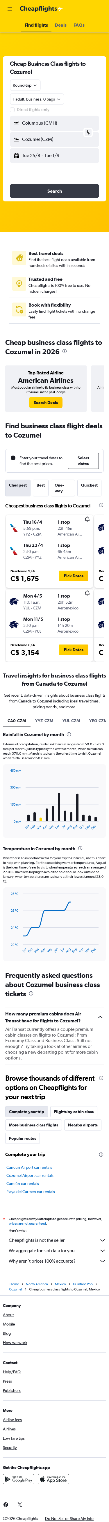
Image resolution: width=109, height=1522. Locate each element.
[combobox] (25, 85)
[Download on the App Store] (53, 1479)
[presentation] (64, 351)
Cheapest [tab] (18, 485)
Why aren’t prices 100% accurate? (57, 1261)
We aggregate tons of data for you (57, 1250)
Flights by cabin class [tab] (74, 1111)
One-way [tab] (59, 488)
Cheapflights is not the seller (57, 1240)
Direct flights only (33, 109)
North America (37, 1284)
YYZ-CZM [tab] (44, 720)
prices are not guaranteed (27, 1223)
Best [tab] (41, 485)
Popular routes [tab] (22, 1138)
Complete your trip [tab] (26, 1111)
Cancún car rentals (22, 1183)
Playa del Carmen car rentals (30, 1191)
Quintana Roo (83, 1284)
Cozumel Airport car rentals (29, 1175)
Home (14, 1284)
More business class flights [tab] (33, 1125)
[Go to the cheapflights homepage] (41, 9)
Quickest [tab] (89, 485)
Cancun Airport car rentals (29, 1167)
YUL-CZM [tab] (71, 720)
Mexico (60, 1284)
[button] (9, 9)
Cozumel (15, 1289)
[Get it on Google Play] (18, 1479)
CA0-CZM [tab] (17, 720)
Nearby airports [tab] (83, 1125)
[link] (45, 402)
